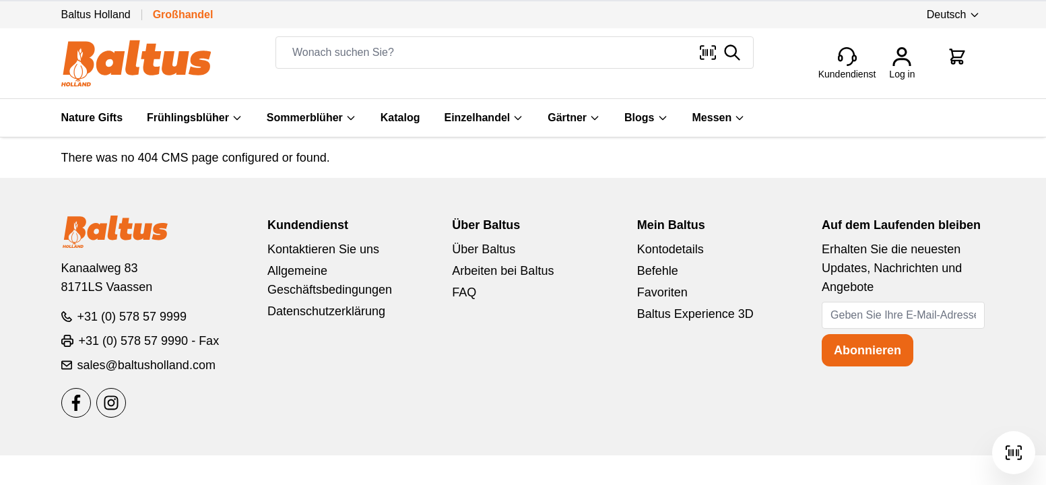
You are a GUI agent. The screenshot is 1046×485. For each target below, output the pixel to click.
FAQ (464, 292)
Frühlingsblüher (194, 117)
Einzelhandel (483, 117)
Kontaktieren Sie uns (323, 249)
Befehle (657, 271)
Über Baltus (483, 249)
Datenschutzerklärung (326, 311)
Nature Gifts (92, 117)
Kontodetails (670, 249)
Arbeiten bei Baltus (503, 271)
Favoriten (662, 292)
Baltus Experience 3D (695, 314)
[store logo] (136, 63)
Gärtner (574, 117)
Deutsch (953, 14)
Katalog (400, 117)
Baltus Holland (96, 14)
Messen (719, 117)
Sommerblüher (311, 117)
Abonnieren (867, 350)
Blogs (645, 117)
